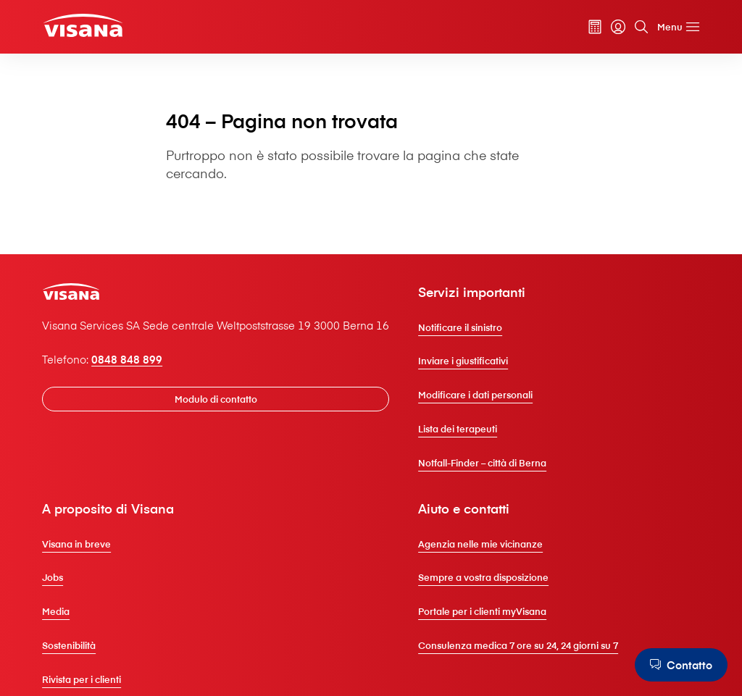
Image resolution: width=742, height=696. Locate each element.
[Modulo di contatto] (215, 399)
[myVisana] (618, 27)
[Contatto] (681, 665)
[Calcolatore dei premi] (595, 27)
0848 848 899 (126, 359)
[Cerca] (641, 27)
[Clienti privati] (83, 26)
